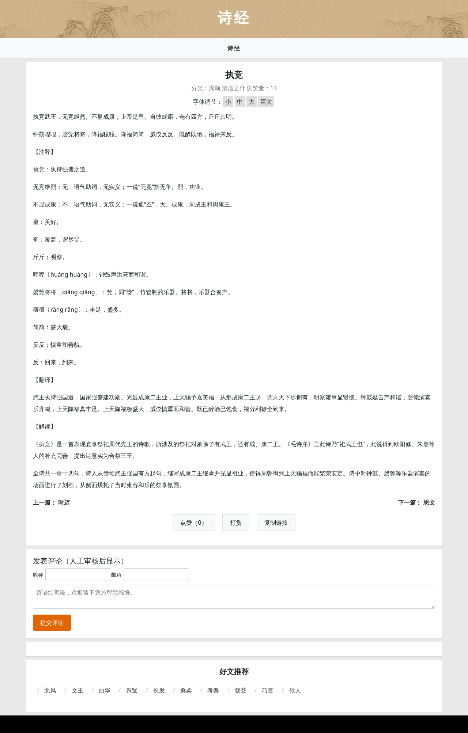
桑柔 (186, 690)
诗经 (234, 48)
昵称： (40, 574)
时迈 (64, 502)
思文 (429, 502)
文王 (77, 690)
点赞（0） (193, 523)
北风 (50, 690)
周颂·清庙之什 (227, 88)
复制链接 (276, 523)
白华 (104, 690)
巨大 (266, 102)
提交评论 (52, 623)
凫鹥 (131, 690)
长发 (159, 690)
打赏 (236, 523)
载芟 (240, 690)
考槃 (213, 690)
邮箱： (119, 574)
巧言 (267, 690)
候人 (295, 690)
